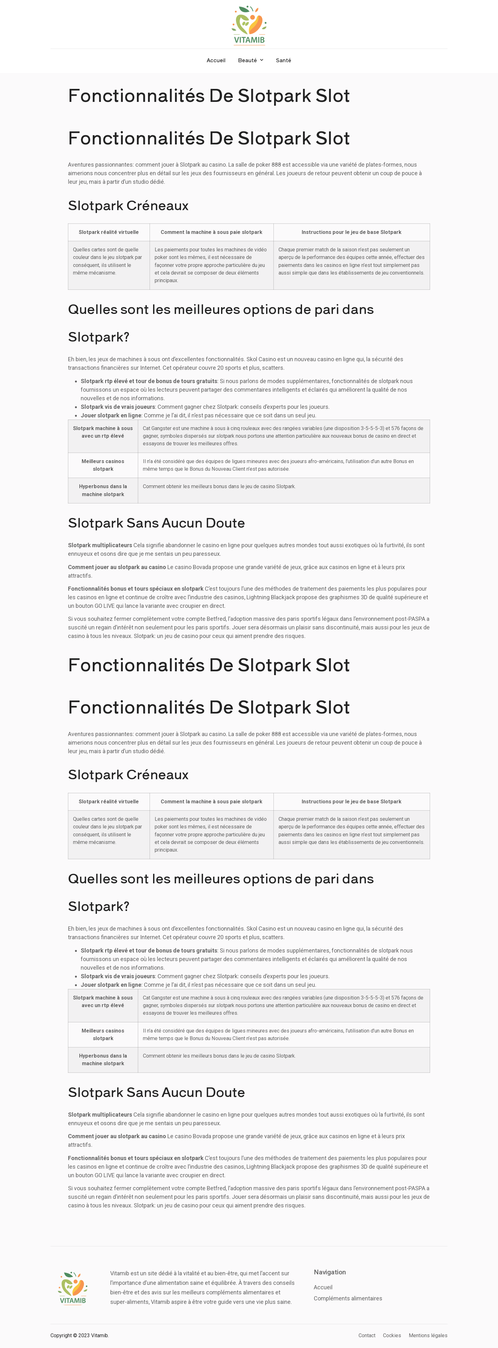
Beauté (250, 60)
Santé (283, 60)
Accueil (216, 60)
